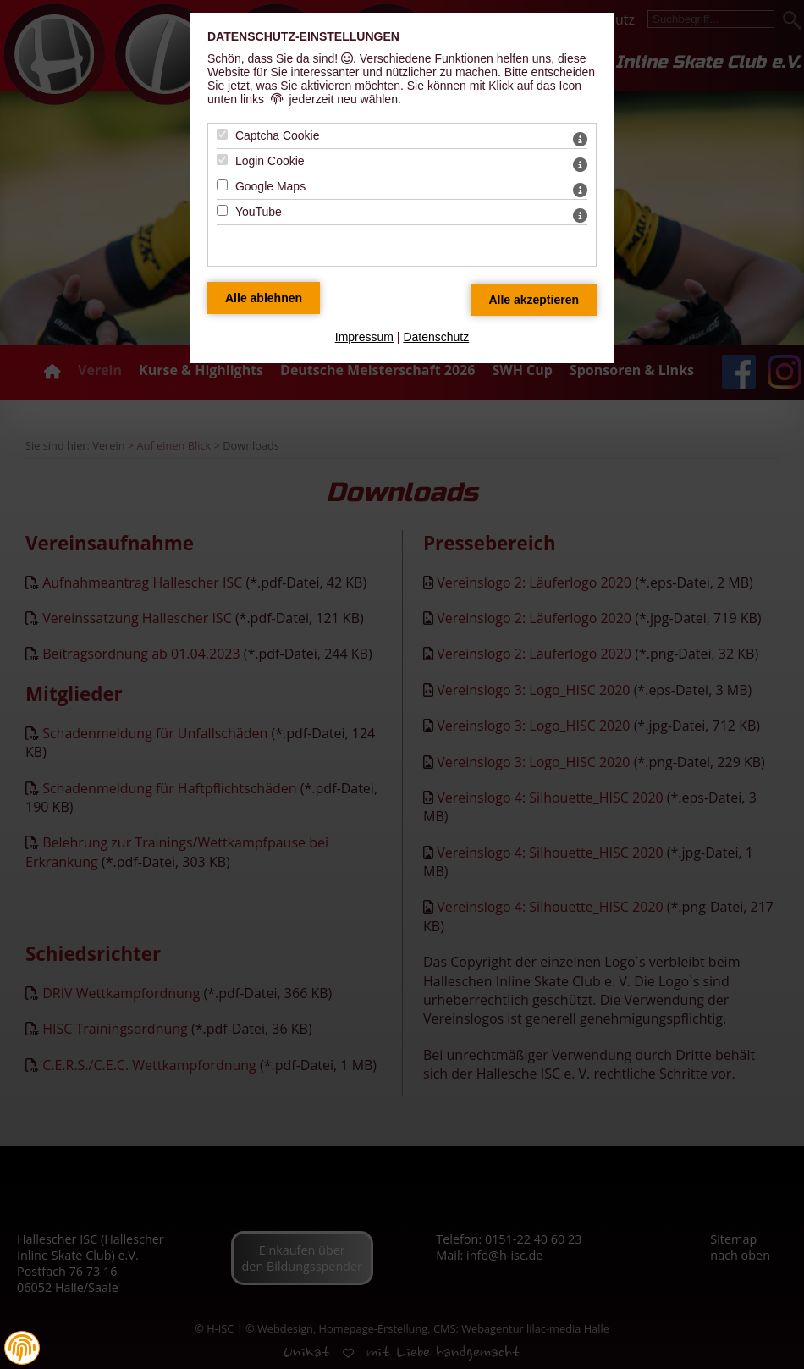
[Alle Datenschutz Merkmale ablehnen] (263, 298)
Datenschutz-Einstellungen (303, 36)
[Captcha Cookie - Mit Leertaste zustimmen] (222, 134)
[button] (22, 1348)
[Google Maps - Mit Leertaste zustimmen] (222, 184)
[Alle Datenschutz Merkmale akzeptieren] (534, 300)
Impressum (364, 337)
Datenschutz (436, 337)
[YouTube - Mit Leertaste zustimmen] (222, 210)
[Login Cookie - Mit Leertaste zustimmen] (222, 159)
